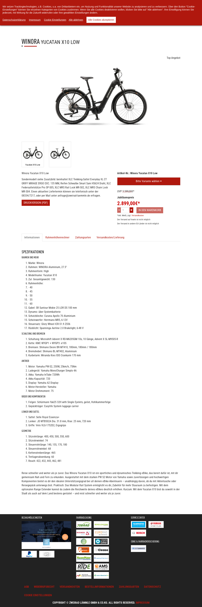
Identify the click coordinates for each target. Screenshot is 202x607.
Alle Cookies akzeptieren (101, 19)
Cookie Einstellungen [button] (38, 595)
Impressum (142, 602)
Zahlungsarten (83, 237)
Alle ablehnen (76, 19)
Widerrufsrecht (44, 586)
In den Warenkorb (149, 210)
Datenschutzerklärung (14, 19)
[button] (148, 181)
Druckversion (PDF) (36, 202)
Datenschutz (152, 586)
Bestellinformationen (99, 586)
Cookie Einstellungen (55, 19)
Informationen (32, 237)
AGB (26, 586)
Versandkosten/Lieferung (110, 237)
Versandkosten (138, 215)
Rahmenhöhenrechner (57, 237)
